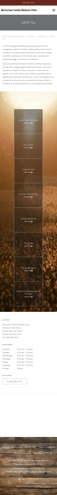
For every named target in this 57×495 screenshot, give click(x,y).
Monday (20, 349)
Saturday (20, 365)
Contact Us (38, 453)
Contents (31, 36)
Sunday (20, 368)
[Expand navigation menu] (54, 10)
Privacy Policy (30, 447)
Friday (20, 362)
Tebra (39, 486)
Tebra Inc (18, 447)
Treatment (42, 36)
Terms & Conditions (47, 447)
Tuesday (20, 352)
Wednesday (20, 355)
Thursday (20, 358)
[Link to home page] (25, 10)
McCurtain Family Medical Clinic (13, 36)
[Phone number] (14, 381)
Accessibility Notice (23, 453)
